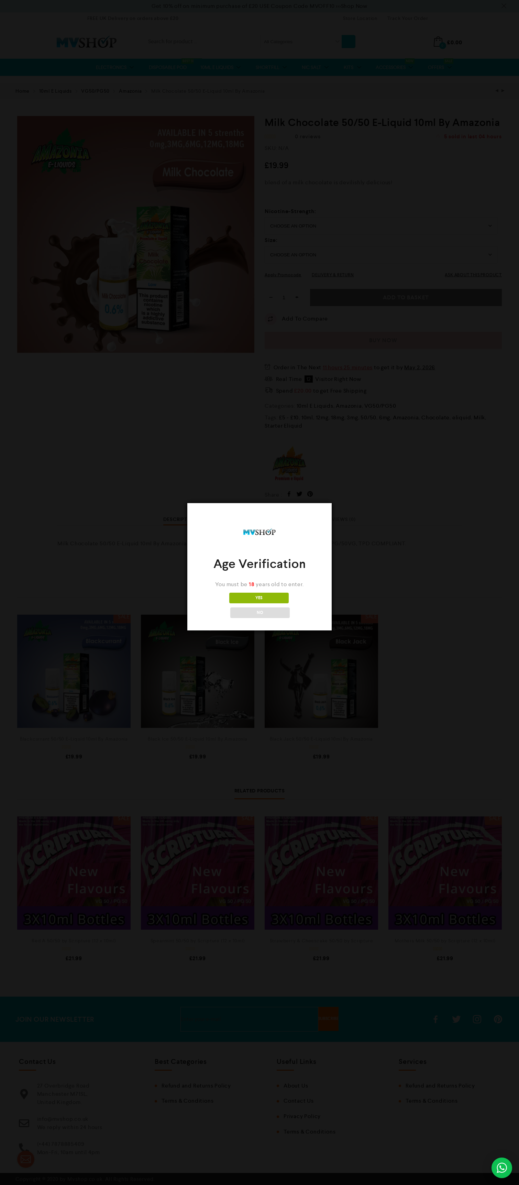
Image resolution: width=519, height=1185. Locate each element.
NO (290, 605)
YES (229, 605)
